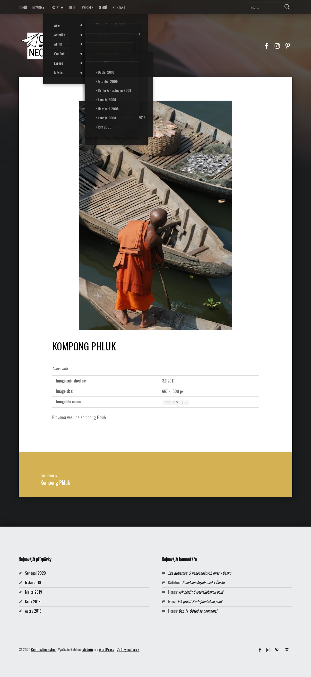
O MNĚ (103, 7)
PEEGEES (88, 7)
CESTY (57, 7)
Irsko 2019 (33, 582)
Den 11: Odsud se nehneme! (198, 611)
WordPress (106, 649)
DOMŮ (23, 7)
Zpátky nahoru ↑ (128, 649)
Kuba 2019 (33, 601)
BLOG (73, 7)
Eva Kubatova (177, 573)
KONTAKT (119, 7)
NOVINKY (38, 7)
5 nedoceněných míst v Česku (210, 573)
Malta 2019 (33, 592)
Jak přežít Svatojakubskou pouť (201, 592)
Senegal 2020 (35, 573)
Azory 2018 (33, 611)
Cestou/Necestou (43, 649)
